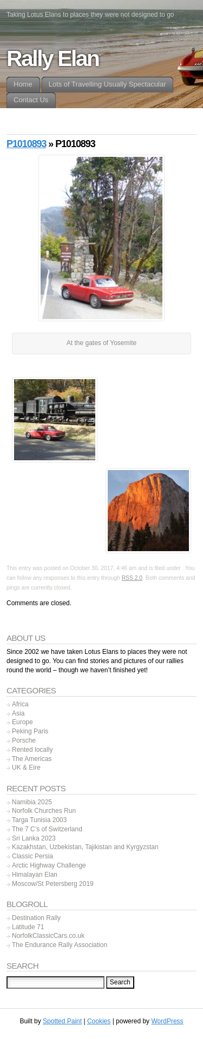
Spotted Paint (62, 1021)
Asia (18, 713)
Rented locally (32, 749)
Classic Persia (32, 856)
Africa (20, 704)
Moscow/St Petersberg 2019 (53, 884)
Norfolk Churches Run (44, 811)
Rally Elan (52, 58)
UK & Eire (26, 767)
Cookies (98, 1021)
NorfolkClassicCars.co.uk (48, 935)
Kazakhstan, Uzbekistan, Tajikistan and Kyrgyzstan (85, 847)
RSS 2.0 (132, 578)
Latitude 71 (28, 927)
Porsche (24, 740)
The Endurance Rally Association (59, 945)
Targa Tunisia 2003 (39, 820)
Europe (22, 722)
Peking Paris (30, 731)
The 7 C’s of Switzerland (47, 829)
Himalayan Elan (34, 874)
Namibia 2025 (32, 802)
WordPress (167, 1021)
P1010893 (26, 143)
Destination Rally (36, 918)
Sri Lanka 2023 (34, 838)
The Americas (31, 759)
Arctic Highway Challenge (49, 865)
